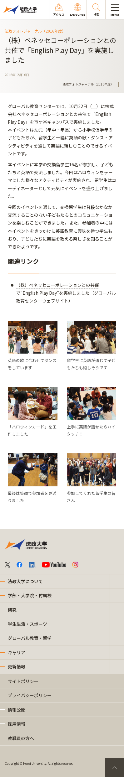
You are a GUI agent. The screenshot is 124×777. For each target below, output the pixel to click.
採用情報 (16, 724)
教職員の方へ (21, 738)
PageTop (114, 767)
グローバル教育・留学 (30, 638)
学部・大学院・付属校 (30, 595)
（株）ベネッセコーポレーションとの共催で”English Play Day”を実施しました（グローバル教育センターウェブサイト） (66, 293)
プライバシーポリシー (30, 695)
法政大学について (25, 581)
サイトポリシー (23, 681)
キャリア (16, 652)
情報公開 (16, 710)
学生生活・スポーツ (27, 624)
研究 (12, 610)
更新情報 (16, 666)
